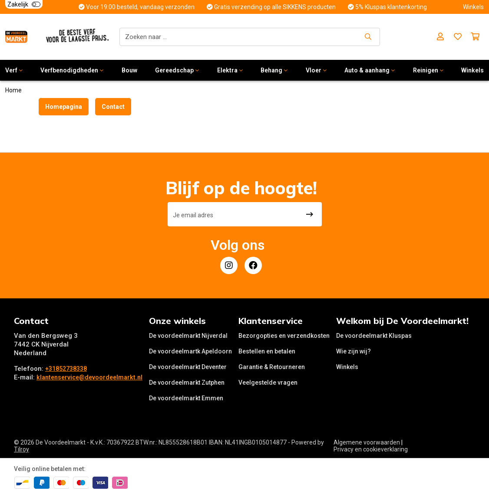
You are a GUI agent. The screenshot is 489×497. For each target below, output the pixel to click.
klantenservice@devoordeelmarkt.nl (89, 377)
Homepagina (63, 106)
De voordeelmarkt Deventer (188, 366)
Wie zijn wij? (353, 351)
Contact (113, 106)
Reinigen (428, 70)
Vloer (316, 70)
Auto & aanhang (369, 70)
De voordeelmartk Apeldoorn (190, 351)
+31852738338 (66, 368)
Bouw (129, 70)
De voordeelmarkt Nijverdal (188, 335)
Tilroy (21, 449)
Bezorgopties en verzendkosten (284, 335)
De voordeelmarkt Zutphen (187, 382)
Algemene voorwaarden (367, 442)
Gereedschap (177, 70)
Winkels (347, 366)
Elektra (230, 70)
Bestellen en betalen (266, 351)
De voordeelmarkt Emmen (186, 398)
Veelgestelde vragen (267, 382)
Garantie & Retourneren (271, 366)
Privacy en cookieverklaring (371, 449)
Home (13, 90)
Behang (274, 70)
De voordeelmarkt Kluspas (374, 335)
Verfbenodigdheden (71, 70)
